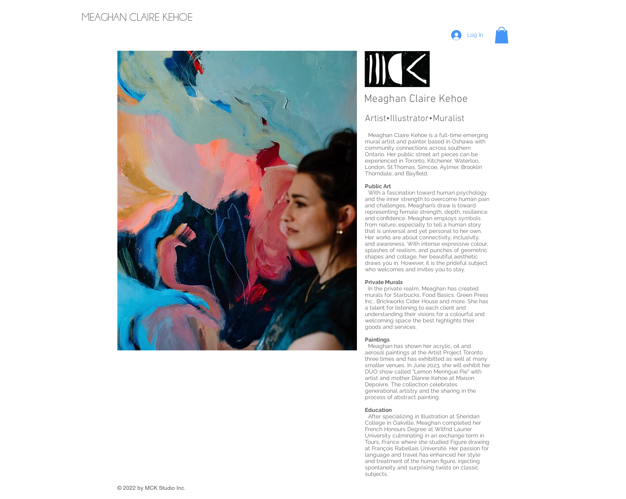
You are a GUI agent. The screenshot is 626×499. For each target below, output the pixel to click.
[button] (502, 35)
